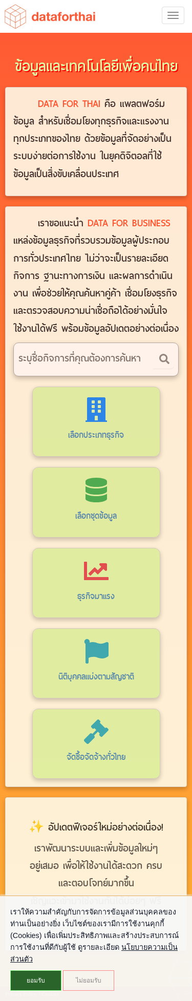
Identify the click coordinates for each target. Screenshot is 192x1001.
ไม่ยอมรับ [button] (88, 980)
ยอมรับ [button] (36, 980)
